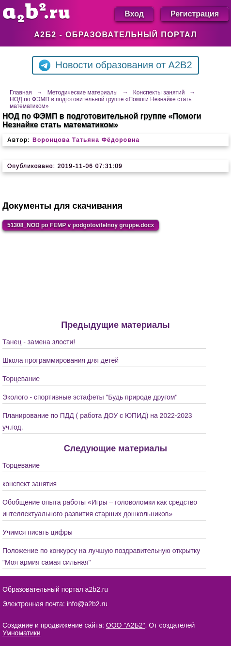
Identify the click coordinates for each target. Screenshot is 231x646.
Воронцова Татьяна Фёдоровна (85, 140)
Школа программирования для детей (60, 360)
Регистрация (194, 14)
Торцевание (21, 379)
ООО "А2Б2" (125, 625)
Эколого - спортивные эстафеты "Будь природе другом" (89, 397)
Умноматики (21, 633)
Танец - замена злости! (38, 342)
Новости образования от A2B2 (115, 65)
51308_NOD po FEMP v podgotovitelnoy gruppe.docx (80, 225)
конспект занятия (29, 484)
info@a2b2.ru (87, 604)
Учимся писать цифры (37, 532)
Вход (134, 14)
